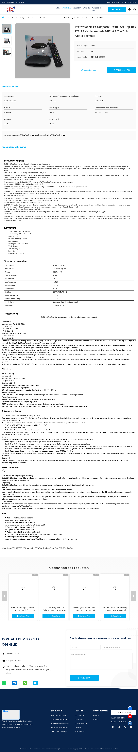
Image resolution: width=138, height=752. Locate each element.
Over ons (86, 8)
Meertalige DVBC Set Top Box (38, 548)
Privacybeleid (24, 749)
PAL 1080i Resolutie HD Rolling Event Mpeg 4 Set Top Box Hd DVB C (115, 610)
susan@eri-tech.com (13, 661)
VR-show (77, 8)
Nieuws (95, 719)
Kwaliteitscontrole (81, 723)
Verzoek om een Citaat (117, 10)
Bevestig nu (84, 677)
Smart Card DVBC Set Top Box (61, 548)
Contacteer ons (96, 9)
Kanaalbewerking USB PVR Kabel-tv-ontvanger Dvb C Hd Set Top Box (53, 610)
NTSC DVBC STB (19, 548)
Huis (6, 18)
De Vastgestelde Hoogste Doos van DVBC (31, 18)
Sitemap (78, 727)
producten (13, 18)
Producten (67, 8)
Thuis (58, 8)
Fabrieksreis (79, 719)
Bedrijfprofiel (79, 715)
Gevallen (96, 715)
